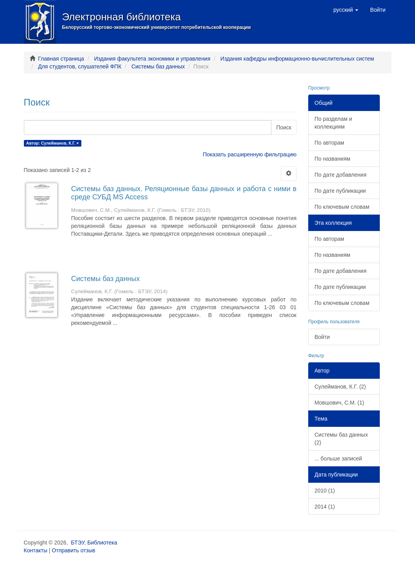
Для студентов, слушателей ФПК (79, 66)
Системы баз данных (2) (341, 439)
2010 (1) (324, 490)
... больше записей (338, 458)
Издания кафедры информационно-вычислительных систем (297, 59)
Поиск (283, 127)
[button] (345, 10)
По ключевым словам (341, 207)
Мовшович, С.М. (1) (339, 402)
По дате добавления (340, 175)
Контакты (35, 550)
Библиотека (102, 542)
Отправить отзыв (73, 550)
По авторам (329, 143)
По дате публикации (340, 191)
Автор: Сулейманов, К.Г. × (52, 143)
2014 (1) (324, 506)
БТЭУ (77, 542)
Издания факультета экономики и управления (152, 59)
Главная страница (61, 59)
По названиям (332, 159)
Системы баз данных (158, 66)
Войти (322, 337)
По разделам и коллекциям (333, 123)
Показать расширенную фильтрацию (249, 154)
